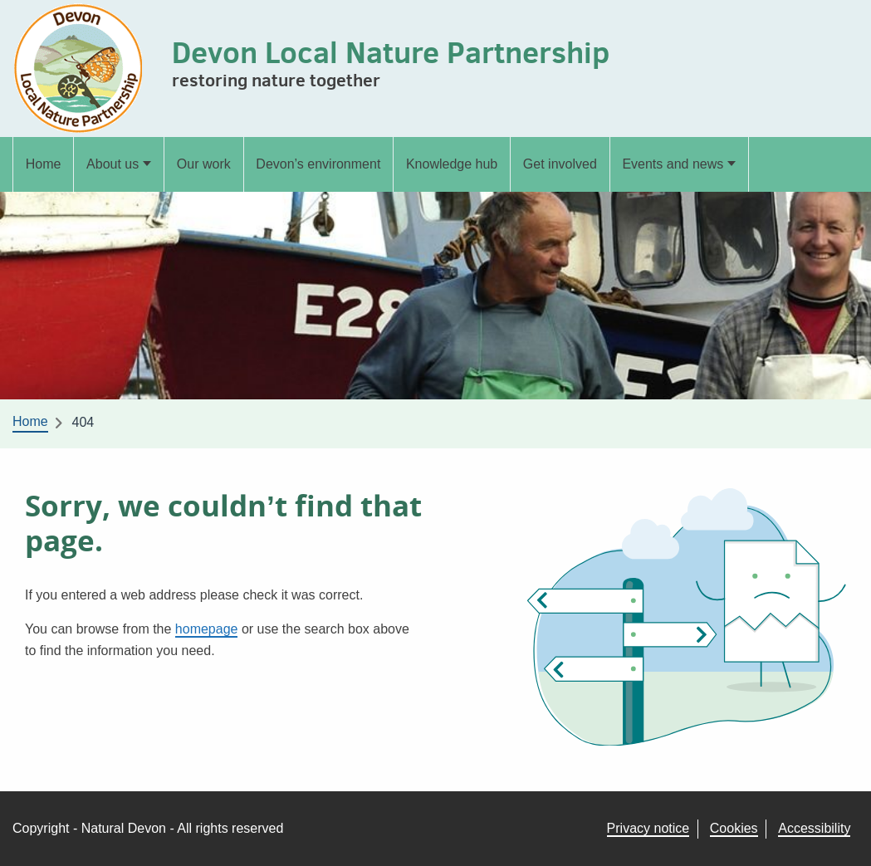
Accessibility (814, 828)
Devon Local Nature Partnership (390, 52)
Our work (204, 164)
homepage (206, 629)
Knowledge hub (451, 164)
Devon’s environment (318, 164)
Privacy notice (648, 828)
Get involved (560, 164)
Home (43, 164)
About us (112, 164)
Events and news (672, 164)
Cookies (734, 828)
